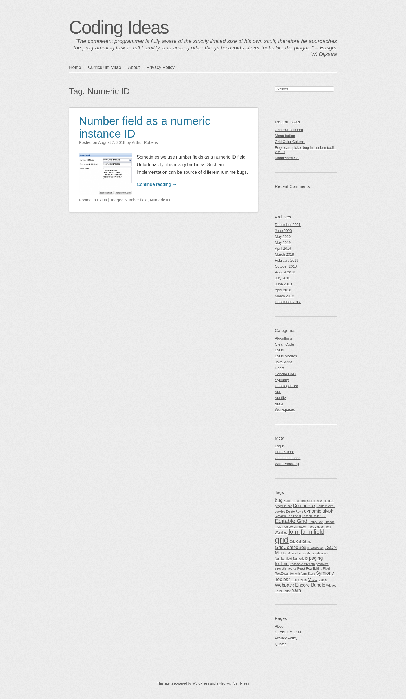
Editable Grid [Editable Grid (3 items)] (291, 521)
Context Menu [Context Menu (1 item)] (325, 506)
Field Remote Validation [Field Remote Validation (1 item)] (290, 526)
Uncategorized (286, 386)
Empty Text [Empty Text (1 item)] (315, 522)
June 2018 (283, 284)
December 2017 (288, 302)
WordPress (200, 683)
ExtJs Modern (286, 356)
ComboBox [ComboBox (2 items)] (304, 505)
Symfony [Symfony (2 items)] (325, 573)
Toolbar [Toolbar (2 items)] (282, 579)
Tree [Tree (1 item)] (294, 579)
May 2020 (283, 237)
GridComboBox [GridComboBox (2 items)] (290, 547)
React (279, 368)
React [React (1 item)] (301, 568)
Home (75, 67)
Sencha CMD (285, 374)
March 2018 (284, 296)
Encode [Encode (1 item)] (329, 522)
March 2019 (284, 254)
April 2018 (283, 290)
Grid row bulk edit (289, 130)
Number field (136, 200)
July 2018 (282, 278)
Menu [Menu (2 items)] (280, 552)
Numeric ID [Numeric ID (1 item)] (300, 558)
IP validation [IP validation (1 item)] (315, 548)
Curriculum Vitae (104, 67)
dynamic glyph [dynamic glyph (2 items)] (319, 510)
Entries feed (284, 452)
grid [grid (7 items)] (282, 539)
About (134, 67)
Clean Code (284, 344)
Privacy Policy (160, 67)
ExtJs (102, 200)
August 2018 (285, 272)
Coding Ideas (119, 27)
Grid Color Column (290, 142)
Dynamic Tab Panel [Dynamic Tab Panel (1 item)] (288, 516)
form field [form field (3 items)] (312, 532)
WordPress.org (287, 464)
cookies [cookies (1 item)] (280, 511)
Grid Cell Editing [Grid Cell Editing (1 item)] (300, 541)
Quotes (280, 644)
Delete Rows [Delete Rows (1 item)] (294, 511)
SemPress (241, 683)
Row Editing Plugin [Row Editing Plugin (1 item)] (318, 568)
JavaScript (283, 362)
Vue (278, 392)
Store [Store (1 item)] (311, 573)
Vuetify (280, 398)
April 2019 (283, 248)
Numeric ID (160, 200)
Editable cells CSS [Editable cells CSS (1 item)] (314, 516)
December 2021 (288, 225)
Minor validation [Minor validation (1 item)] (317, 553)
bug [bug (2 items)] (279, 500)
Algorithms (283, 338)
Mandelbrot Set (287, 158)
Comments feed (287, 458)
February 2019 (286, 260)
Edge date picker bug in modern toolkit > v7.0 (305, 150)
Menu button (285, 136)
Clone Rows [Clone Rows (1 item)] (315, 500)
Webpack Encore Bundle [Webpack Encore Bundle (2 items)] (300, 584)
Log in (280, 446)
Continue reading (157, 184)
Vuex (279, 403)
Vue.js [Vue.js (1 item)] (323, 579)
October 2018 (286, 266)
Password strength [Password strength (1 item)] (302, 564)
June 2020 (283, 231)
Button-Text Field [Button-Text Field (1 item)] (295, 500)
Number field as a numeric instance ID (145, 127)
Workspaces (285, 409)
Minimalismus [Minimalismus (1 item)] (296, 553)
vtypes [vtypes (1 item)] (302, 579)
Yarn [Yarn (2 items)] (296, 590)
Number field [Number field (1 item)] (283, 558)
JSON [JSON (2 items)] (331, 547)
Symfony (282, 380)
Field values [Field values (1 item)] (316, 526)
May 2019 (283, 242)
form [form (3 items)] (294, 532)
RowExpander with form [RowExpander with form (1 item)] (291, 573)
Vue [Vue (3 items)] (312, 579)
